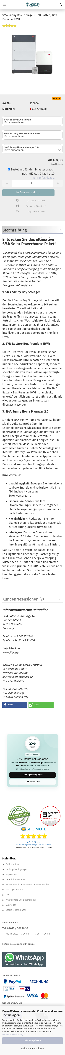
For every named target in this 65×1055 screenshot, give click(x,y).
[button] (7, 183)
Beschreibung (14, 230)
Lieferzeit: (8, 109)
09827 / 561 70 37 (17, 928)
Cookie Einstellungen (15, 910)
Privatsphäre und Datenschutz (20, 900)
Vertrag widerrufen (14, 889)
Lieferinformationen (15, 879)
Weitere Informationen (32, 1048)
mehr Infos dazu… (43, 177)
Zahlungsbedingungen (32, 775)
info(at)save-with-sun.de (22, 944)
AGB (7, 894)
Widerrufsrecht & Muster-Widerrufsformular (27, 884)
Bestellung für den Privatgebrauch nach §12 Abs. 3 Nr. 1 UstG (31, 171)
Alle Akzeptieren (32, 1040)
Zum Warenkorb (32, 782)
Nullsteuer (10, 905)
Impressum (11, 874)
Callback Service (13, 864)
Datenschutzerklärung (12, 1034)
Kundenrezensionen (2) (23, 599)
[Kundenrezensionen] (9, 27)
